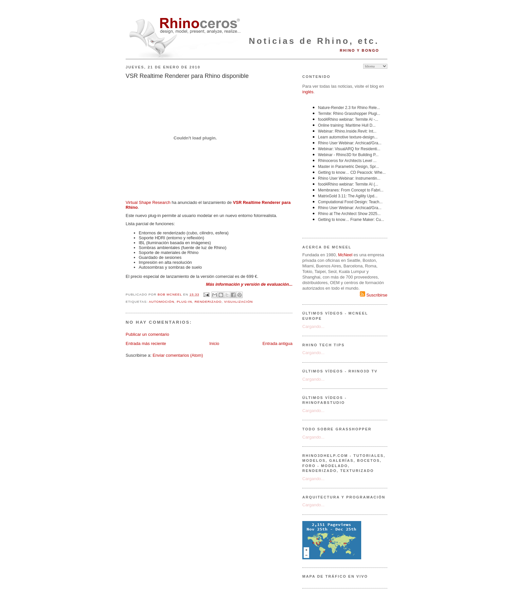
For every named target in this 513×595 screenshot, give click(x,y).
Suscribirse (373, 295)
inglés (307, 91)
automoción (161, 301)
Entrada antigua (277, 343)
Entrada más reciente (146, 343)
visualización (238, 301)
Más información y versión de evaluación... (249, 284)
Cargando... (313, 326)
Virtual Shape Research (148, 202)
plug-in (184, 301)
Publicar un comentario (147, 334)
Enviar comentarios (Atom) (177, 355)
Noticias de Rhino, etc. (314, 41)
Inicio (214, 343)
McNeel (345, 254)
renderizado (208, 301)
